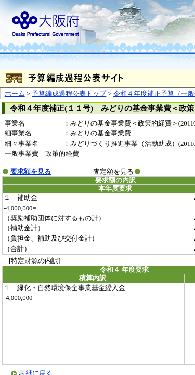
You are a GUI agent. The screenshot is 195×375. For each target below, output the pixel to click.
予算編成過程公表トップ (69, 93)
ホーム (15, 93)
